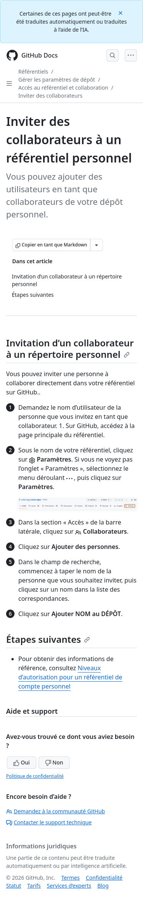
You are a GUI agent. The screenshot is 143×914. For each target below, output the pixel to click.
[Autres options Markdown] (96, 245)
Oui (21, 762)
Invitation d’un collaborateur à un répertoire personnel (70, 348)
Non (54, 762)
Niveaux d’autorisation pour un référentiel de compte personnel (70, 677)
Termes (70, 877)
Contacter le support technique (49, 822)
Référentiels (33, 71)
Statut (13, 885)
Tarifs (33, 885)
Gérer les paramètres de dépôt (56, 79)
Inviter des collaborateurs (50, 95)
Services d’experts (69, 885)
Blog (103, 885)
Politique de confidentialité (35, 776)
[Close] (121, 12)
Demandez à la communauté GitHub (55, 811)
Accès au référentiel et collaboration (63, 87)
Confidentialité (104, 877)
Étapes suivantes (48, 639)
